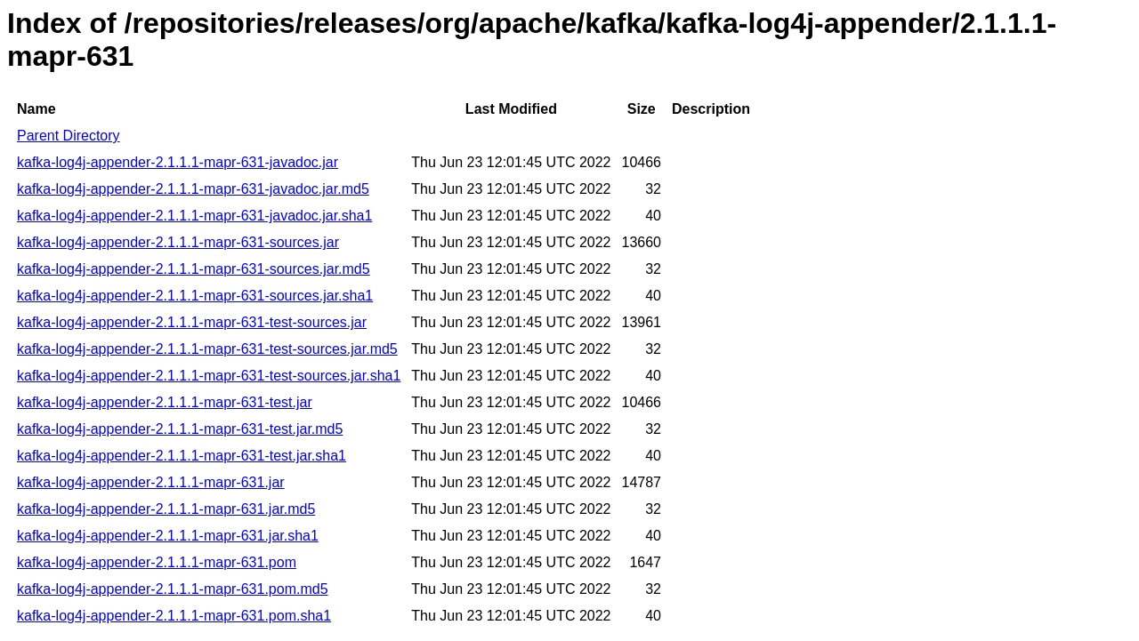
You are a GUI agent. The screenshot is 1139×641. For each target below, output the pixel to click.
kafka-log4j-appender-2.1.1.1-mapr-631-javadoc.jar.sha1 (194, 215)
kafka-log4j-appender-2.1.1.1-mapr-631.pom (156, 562)
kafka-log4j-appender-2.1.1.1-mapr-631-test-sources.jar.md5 (207, 349)
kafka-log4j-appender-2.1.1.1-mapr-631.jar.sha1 (168, 535)
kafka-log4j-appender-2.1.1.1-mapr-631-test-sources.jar (192, 322)
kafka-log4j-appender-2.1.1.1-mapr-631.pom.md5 (172, 589)
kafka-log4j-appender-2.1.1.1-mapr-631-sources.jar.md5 (193, 268)
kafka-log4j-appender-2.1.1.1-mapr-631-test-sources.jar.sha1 (208, 375)
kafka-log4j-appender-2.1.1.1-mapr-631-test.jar (164, 402)
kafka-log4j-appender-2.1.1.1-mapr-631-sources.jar (178, 242)
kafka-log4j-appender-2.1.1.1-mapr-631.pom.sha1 (174, 615)
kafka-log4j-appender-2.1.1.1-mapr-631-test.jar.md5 (180, 429)
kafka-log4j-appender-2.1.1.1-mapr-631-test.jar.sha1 (181, 455)
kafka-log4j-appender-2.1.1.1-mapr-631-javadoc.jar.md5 (193, 188)
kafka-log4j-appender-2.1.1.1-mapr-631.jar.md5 (166, 509)
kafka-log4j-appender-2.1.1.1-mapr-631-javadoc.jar (177, 162)
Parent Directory (68, 135)
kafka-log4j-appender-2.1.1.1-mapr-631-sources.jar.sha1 (195, 295)
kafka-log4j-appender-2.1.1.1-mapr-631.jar (151, 482)
